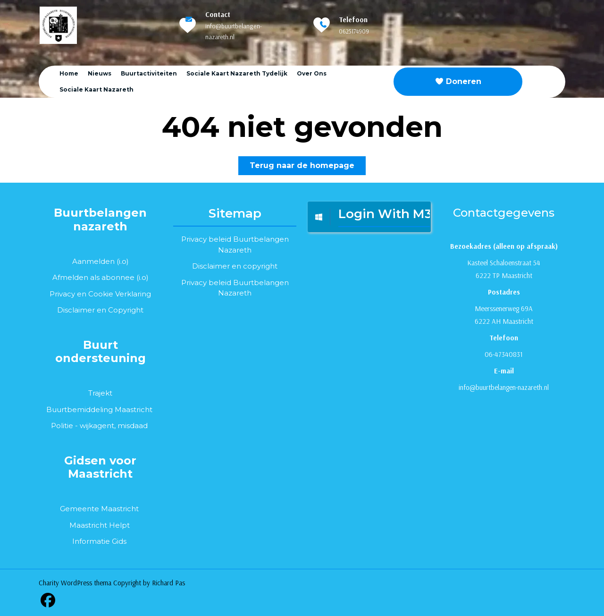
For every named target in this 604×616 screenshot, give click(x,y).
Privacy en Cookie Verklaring (100, 293)
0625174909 (354, 31)
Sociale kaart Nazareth (96, 89)
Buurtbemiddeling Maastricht (99, 409)
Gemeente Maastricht (99, 508)
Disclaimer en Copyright (100, 309)
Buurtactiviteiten (149, 73)
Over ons (312, 73)
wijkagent (97, 425)
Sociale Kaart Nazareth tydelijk (236, 73)
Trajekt (100, 392)
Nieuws (99, 73)
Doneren (458, 81)
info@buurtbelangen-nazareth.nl (504, 387)
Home (68, 73)
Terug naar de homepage (308, 167)
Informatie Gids (99, 541)
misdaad (132, 425)
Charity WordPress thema (75, 582)
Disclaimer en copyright (234, 266)
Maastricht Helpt (99, 525)
